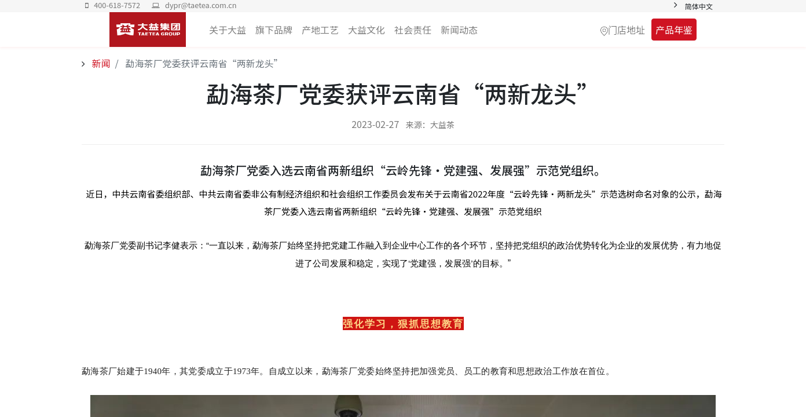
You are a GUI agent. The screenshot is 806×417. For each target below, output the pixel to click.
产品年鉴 (674, 29)
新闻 (100, 63)
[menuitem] (459, 29)
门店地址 (626, 29)
